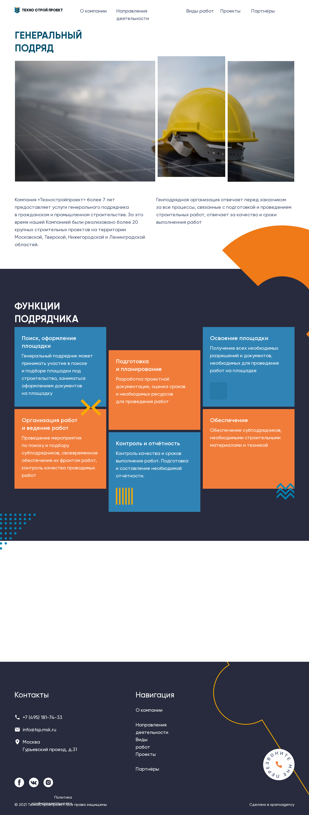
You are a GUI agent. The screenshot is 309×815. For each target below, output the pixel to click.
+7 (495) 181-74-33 (42, 717)
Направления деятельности (132, 14)
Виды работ (200, 11)
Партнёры (263, 11)
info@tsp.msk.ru (39, 729)
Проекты (230, 11)
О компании (93, 11)
